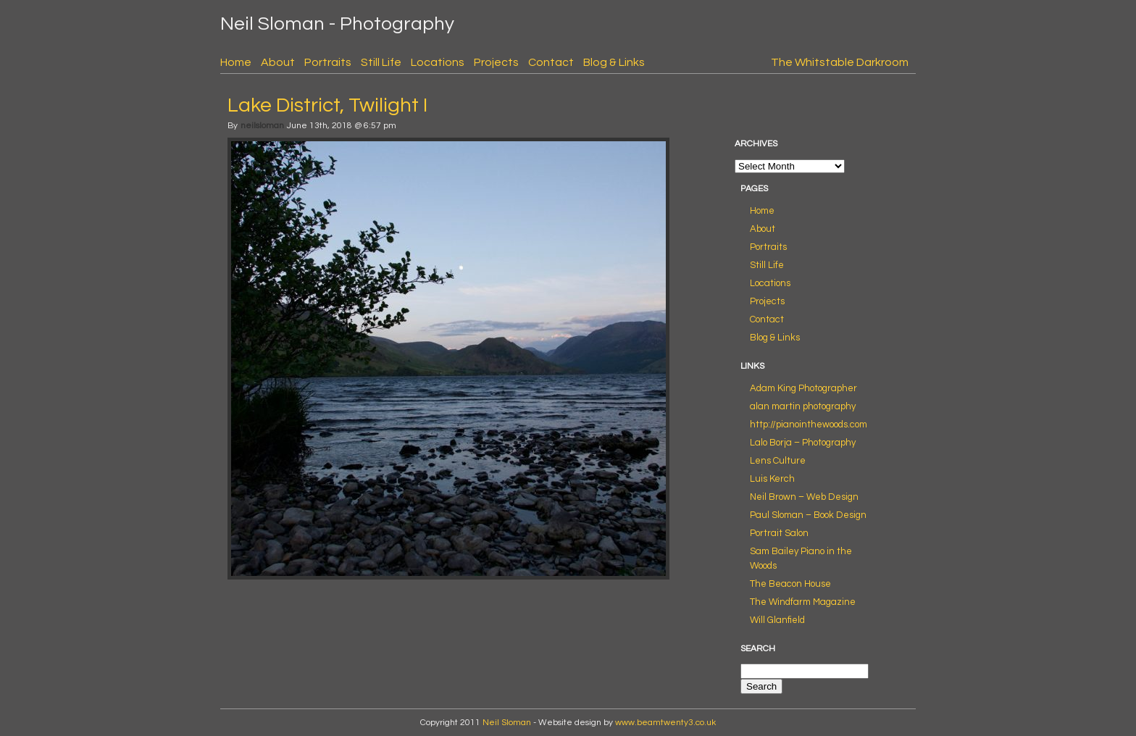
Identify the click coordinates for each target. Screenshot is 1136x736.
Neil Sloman (507, 722)
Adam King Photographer (803, 388)
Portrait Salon (779, 533)
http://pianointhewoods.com (808, 424)
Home (235, 62)
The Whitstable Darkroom (840, 62)
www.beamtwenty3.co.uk (665, 722)
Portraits (327, 62)
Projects (496, 62)
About (278, 62)
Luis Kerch (772, 479)
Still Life (381, 62)
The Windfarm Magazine (803, 602)
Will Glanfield (777, 620)
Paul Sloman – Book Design (808, 515)
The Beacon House (790, 584)
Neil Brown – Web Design (804, 497)
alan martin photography (803, 406)
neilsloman (262, 125)
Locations (437, 62)
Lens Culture (778, 461)
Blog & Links (614, 62)
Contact (551, 62)
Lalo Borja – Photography (803, 443)
